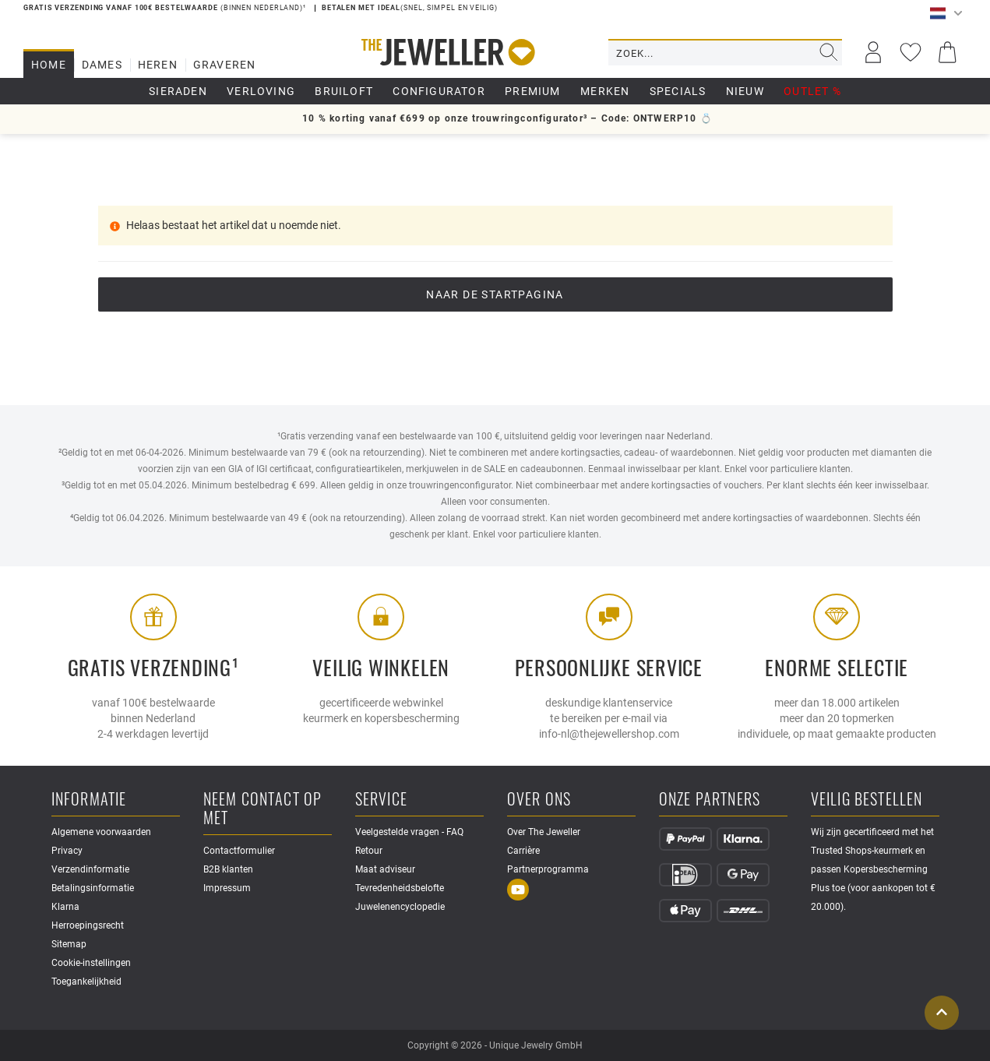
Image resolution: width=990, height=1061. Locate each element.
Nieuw (745, 91)
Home (48, 64)
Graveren (224, 64)
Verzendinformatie (90, 869)
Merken (604, 91)
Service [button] (381, 799)
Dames (102, 64)
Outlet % (812, 91)
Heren (158, 64)
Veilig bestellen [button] (867, 799)
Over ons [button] (539, 799)
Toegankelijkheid (86, 981)
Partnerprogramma (548, 869)
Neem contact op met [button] (262, 809)
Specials (678, 91)
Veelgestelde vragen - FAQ (409, 832)
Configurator (438, 91)
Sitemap (68, 944)
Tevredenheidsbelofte (399, 888)
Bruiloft (344, 91)
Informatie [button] (89, 799)
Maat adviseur (385, 869)
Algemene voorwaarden (101, 832)
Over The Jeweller (543, 832)
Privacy (67, 850)
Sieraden (178, 91)
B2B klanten (228, 869)
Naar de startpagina (495, 294)
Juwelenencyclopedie (400, 906)
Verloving (261, 91)
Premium (532, 91)
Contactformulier (239, 850)
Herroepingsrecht (87, 925)
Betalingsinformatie (92, 888)
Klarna (65, 906)
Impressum (227, 888)
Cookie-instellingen (91, 962)
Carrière (523, 850)
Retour (368, 850)
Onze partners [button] (710, 799)
